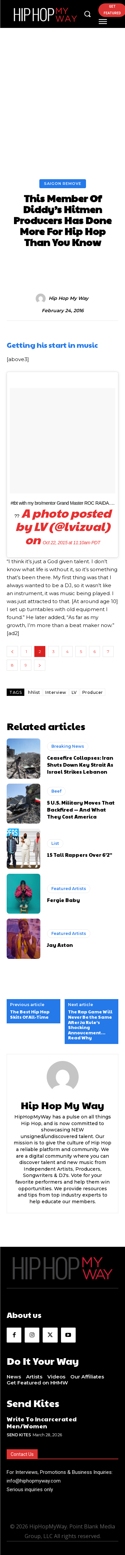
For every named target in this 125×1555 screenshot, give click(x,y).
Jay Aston (60, 944)
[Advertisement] (62, 113)
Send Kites (19, 1434)
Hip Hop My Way (68, 298)
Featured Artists (68, 888)
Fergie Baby (63, 899)
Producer (92, 692)
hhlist (34, 692)
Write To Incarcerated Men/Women (42, 1422)
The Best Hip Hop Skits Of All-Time (30, 1014)
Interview (55, 692)
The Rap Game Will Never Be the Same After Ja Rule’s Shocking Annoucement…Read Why (90, 1025)
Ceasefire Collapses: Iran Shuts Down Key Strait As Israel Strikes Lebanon (80, 764)
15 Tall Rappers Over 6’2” (79, 854)
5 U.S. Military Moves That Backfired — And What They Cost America (81, 809)
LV (74, 692)
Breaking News (67, 746)
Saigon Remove (62, 183)
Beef (56, 791)
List (55, 843)
